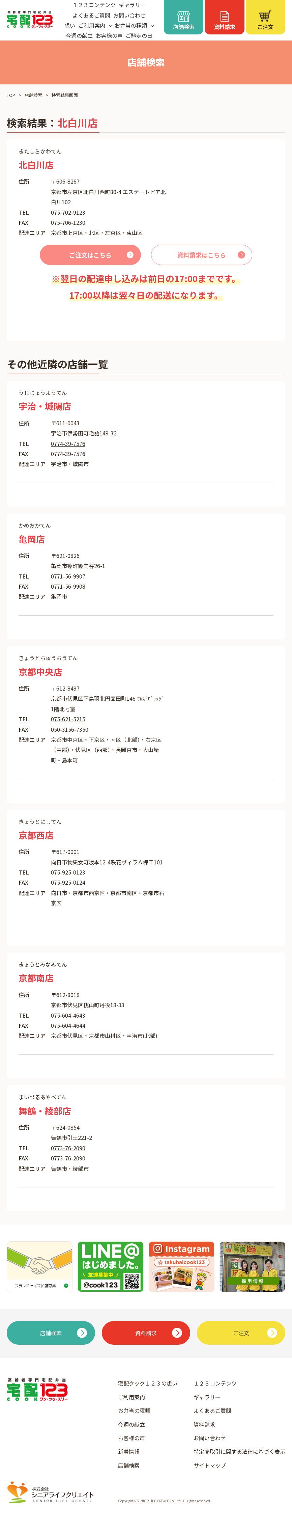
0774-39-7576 (68, 443)
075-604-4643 (68, 1015)
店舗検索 (33, 95)
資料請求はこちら (201, 254)
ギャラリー (207, 1397)
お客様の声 (109, 35)
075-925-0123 (68, 872)
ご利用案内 (131, 1397)
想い (69, 25)
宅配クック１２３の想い (147, 1383)
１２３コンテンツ (215, 1383)
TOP (11, 95)
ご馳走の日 (138, 35)
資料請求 (204, 1424)
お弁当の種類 (134, 1410)
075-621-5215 (68, 719)
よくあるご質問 (91, 15)
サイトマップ (210, 1465)
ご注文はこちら (90, 254)
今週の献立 (79, 35)
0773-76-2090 (68, 1148)
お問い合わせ (129, 15)
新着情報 (129, 1451)
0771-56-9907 (68, 576)
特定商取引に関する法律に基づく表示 (239, 1451)
